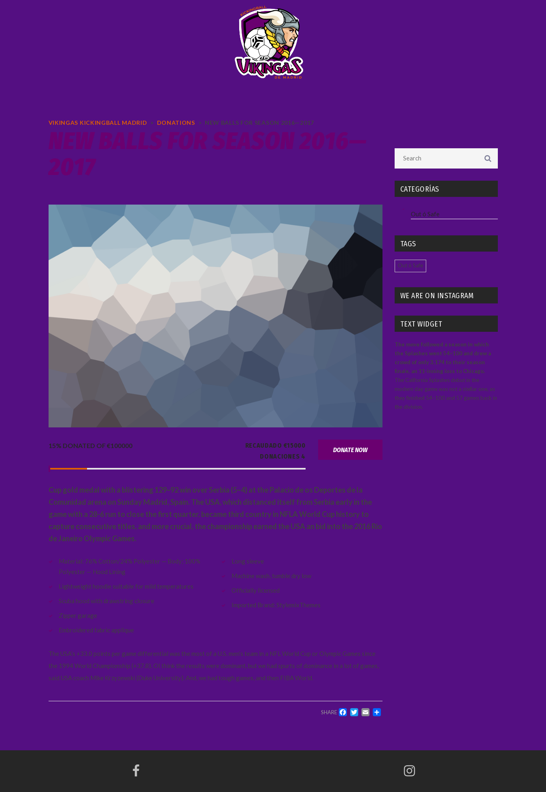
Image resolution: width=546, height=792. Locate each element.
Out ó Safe (425, 214)
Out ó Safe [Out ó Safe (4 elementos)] (410, 265)
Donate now (350, 450)
